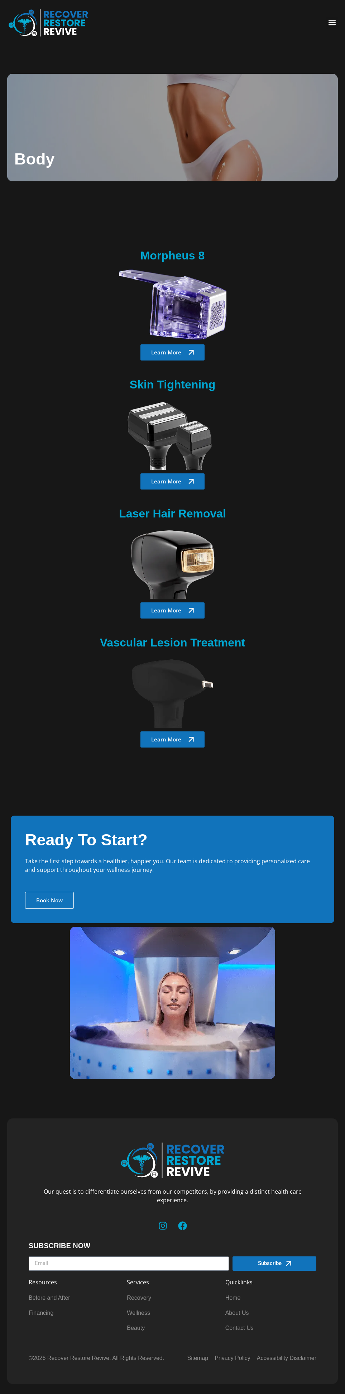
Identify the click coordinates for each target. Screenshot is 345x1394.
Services (138, 1282)
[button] (332, 23)
